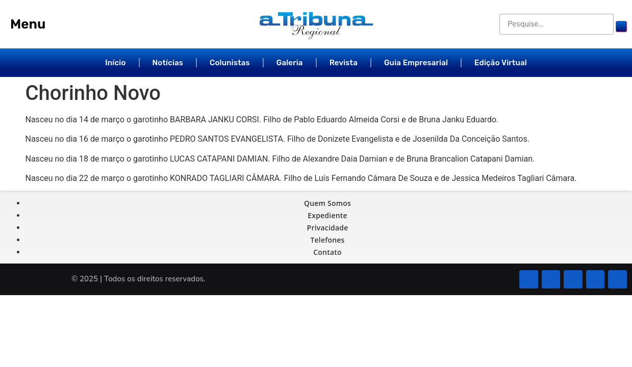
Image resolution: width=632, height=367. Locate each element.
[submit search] (621, 26)
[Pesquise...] (557, 24)
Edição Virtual (500, 62)
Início (115, 62)
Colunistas (230, 62)
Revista (344, 62)
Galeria (289, 62)
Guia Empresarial (416, 62)
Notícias (168, 62)
